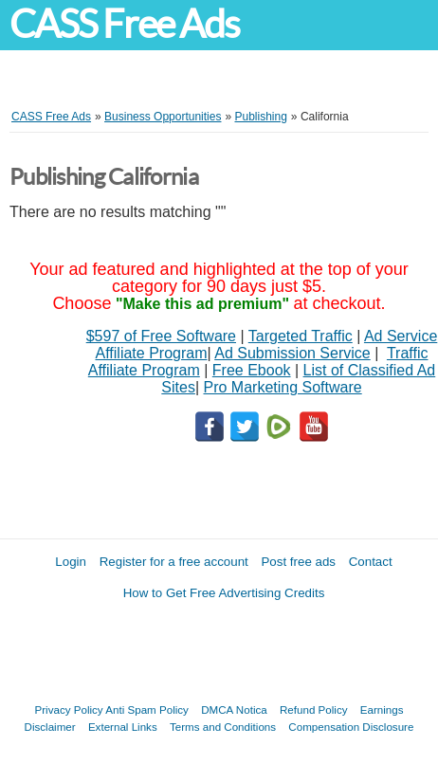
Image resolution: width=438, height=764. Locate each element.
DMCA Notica (234, 709)
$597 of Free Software (161, 336)
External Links (122, 726)
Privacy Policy (69, 709)
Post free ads (298, 562)
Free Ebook (251, 370)
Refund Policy (314, 709)
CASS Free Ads (124, 24)
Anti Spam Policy (147, 709)
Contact (370, 562)
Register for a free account (174, 562)
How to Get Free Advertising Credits (224, 593)
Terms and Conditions (223, 726)
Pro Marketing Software (283, 387)
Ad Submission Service (292, 353)
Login (70, 562)
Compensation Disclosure (350, 726)
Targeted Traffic (300, 336)
